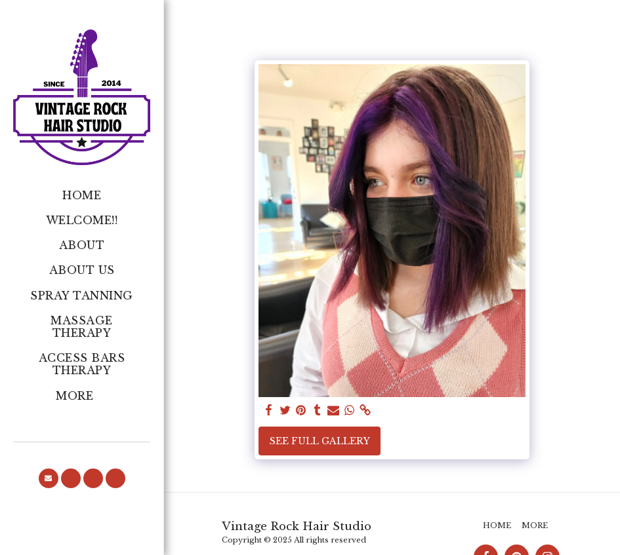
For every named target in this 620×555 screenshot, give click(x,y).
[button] (48, 478)
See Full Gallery (320, 441)
